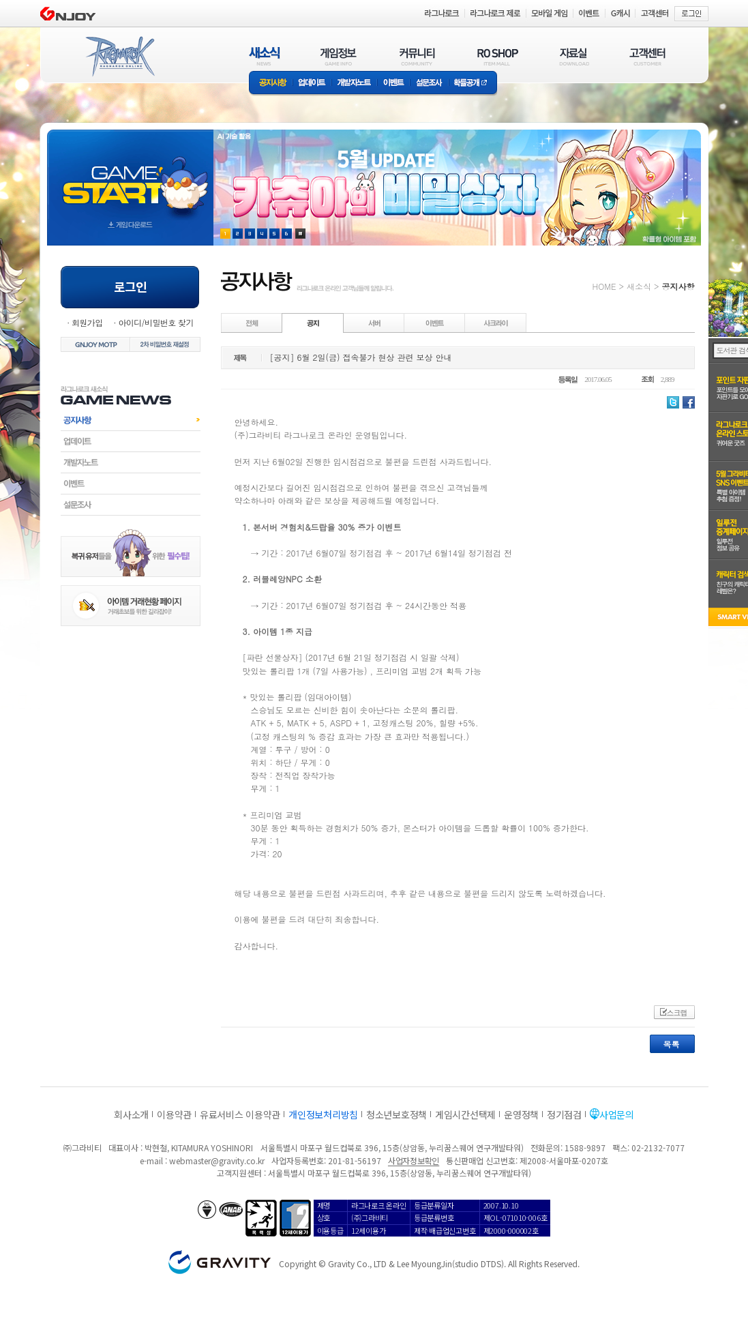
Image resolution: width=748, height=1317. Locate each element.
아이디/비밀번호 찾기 (155, 322)
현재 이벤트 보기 (300, 233)
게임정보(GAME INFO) (338, 56)
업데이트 (312, 83)
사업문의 (616, 1114)
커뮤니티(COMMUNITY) (417, 56)
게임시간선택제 (465, 1114)
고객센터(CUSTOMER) (647, 56)
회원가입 (87, 322)
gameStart (130, 175)
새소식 (639, 286)
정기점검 (564, 1114)
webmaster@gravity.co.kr (217, 1160)
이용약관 (174, 1114)
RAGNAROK (119, 56)
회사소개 (131, 1114)
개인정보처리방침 (323, 1114)
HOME (604, 286)
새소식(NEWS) (264, 56)
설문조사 (429, 83)
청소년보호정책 (396, 1114)
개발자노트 (354, 83)
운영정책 (521, 1114)
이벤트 (393, 83)
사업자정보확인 (413, 1160)
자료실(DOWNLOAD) (573, 56)
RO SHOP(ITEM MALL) (498, 56)
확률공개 (473, 83)
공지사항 (271, 83)
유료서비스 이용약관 (240, 1114)
